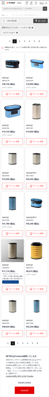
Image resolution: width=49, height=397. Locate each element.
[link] (43, 3)
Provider (30, 376)
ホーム (3, 15)
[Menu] (3, 3)
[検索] (21, 8)
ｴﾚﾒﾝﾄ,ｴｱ (5, 78)
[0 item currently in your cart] (36, 3)
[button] (26, 27)
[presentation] (24, 198)
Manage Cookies (24, 382)
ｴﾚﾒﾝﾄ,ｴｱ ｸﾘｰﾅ (31, 173)
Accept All (24, 390)
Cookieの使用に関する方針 (16, 376)
